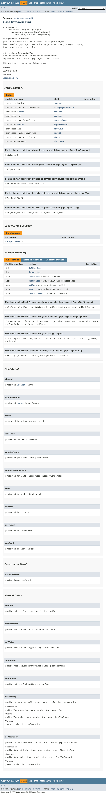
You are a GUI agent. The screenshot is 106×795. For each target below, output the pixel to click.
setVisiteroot (36, 293)
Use (30, 3)
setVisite (34, 289)
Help (61, 3)
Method (36, 12)
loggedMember (61, 124)
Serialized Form (10, 78)
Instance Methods (32, 260)
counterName (60, 120)
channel (58, 112)
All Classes (6, 8)
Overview (5, 3)
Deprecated (45, 3)
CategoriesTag (13, 241)
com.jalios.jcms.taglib (22, 18)
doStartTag (34, 272)
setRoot (33, 285)
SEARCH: (73, 8)
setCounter (34, 281)
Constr (28, 12)
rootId (57, 133)
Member (20, 124)
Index (55, 3)
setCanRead (34, 276)
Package (15, 3)
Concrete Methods (56, 260)
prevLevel (59, 129)
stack (57, 137)
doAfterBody (35, 268)
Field (20, 12)
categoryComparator (64, 107)
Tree (36, 3)
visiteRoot (60, 141)
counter (58, 116)
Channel (21, 112)
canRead (58, 103)
